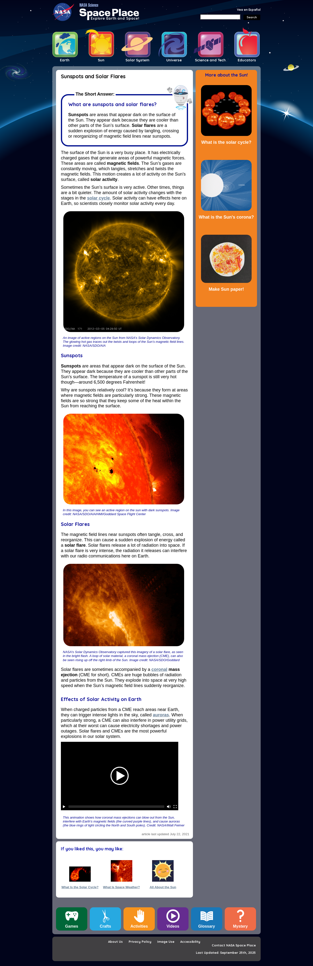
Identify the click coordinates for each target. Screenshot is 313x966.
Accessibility (190, 942)
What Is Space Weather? (121, 887)
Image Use (165, 942)
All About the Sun (163, 887)
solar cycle (98, 198)
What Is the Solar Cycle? (80, 887)
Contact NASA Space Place (234, 945)
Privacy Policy (140, 942)
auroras (161, 714)
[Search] (220, 17)
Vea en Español (249, 9)
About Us (115, 942)
